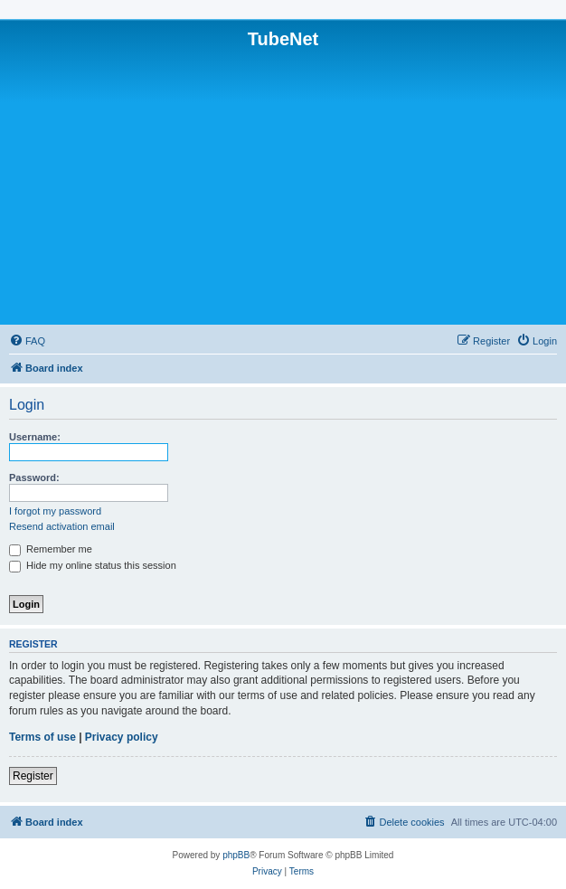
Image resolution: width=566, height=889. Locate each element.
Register (33, 776)
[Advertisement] (283, 185)
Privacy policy (121, 737)
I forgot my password (55, 511)
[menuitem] (27, 341)
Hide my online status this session (92, 565)
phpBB (236, 855)
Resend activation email (62, 526)
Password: (34, 477)
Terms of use (42, 737)
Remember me (50, 549)
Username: (35, 436)
